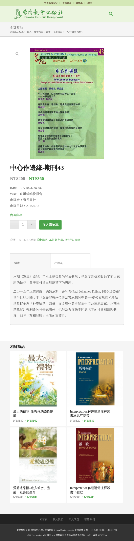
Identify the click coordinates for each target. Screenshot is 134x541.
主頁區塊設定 (51, 3)
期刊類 (69, 239)
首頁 (29, 31)
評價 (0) (70, 263)
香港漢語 (57, 31)
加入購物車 (50, 225)
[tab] (30, 260)
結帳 (89, 3)
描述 (30, 263)
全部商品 (16, 27)
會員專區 (66, 3)
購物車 (79, 3)
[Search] (109, 14)
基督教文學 (56, 239)
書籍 (48, 31)
